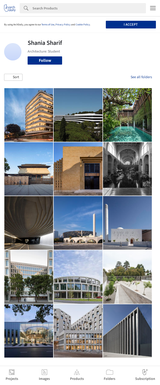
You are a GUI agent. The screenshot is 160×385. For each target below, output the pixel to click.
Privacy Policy (63, 24)
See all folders (141, 77)
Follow (45, 60)
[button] (13, 77)
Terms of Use (47, 24)
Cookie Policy (83, 24)
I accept (131, 24)
